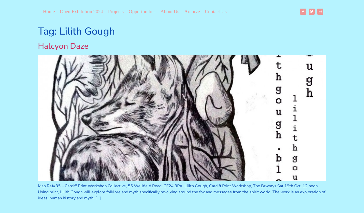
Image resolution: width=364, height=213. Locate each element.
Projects (116, 11)
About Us (170, 11)
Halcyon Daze (63, 46)
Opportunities (142, 11)
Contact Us (216, 11)
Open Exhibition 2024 (81, 11)
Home (49, 11)
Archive (192, 11)
